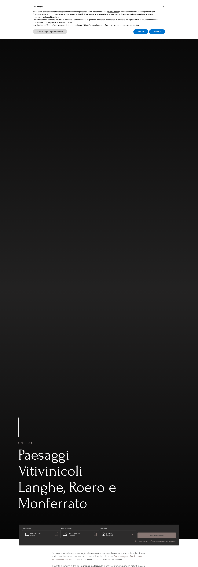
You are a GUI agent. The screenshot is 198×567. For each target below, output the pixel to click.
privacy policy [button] (113, 12)
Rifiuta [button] (141, 32)
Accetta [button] (157, 32)
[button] (40, 534)
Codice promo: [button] (141, 541)
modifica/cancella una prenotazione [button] (164, 541)
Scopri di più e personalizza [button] (50, 32)
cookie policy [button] (52, 17)
